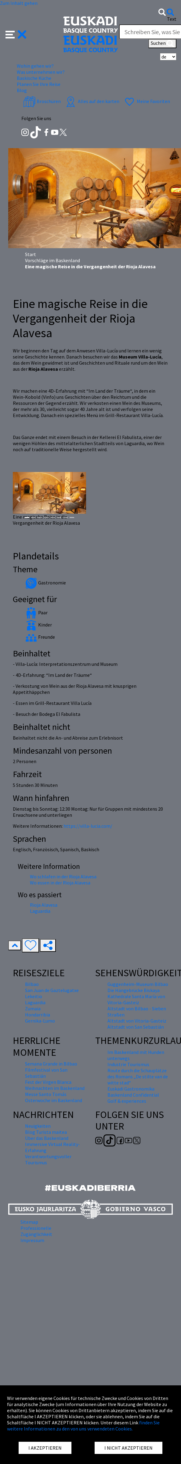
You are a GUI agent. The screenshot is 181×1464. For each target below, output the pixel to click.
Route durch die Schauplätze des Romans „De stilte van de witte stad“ (137, 1076)
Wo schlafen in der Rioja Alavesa (63, 876)
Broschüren (42, 101)
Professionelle (35, 1228)
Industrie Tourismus (128, 1064)
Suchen (162, 43)
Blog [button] (22, 90)
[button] (16, 34)
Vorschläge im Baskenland (52, 260)
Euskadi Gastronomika (130, 1089)
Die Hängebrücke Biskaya (133, 990)
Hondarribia (37, 1015)
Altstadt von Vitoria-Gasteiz (136, 1021)
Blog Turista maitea (46, 1132)
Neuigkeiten (38, 1126)
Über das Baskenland (46, 1138)
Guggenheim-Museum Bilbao (137, 984)
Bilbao (32, 984)
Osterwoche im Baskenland (53, 1100)
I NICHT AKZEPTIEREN (128, 1448)
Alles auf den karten (91, 101)
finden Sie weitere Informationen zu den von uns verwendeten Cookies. (83, 1425)
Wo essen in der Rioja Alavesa (60, 883)
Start (30, 254)
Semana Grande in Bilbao (51, 1064)
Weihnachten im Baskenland (55, 1088)
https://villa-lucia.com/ (87, 826)
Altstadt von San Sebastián (135, 1027)
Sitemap (29, 1222)
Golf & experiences (126, 1101)
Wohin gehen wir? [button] (35, 66)
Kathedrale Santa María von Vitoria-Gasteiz (136, 999)
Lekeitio (33, 996)
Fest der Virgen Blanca (48, 1082)
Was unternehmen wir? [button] (41, 72)
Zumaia (33, 1008)
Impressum (32, 1240)
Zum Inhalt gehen (19, 3)
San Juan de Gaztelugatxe (52, 990)
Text (171, 19)
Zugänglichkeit (36, 1234)
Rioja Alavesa (43, 905)
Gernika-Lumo (40, 1021)
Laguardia (40, 911)
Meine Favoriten (146, 101)
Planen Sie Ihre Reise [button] (38, 84)
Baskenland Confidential (133, 1095)
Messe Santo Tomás (46, 1094)
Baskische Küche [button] (34, 78)
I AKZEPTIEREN (45, 1448)
